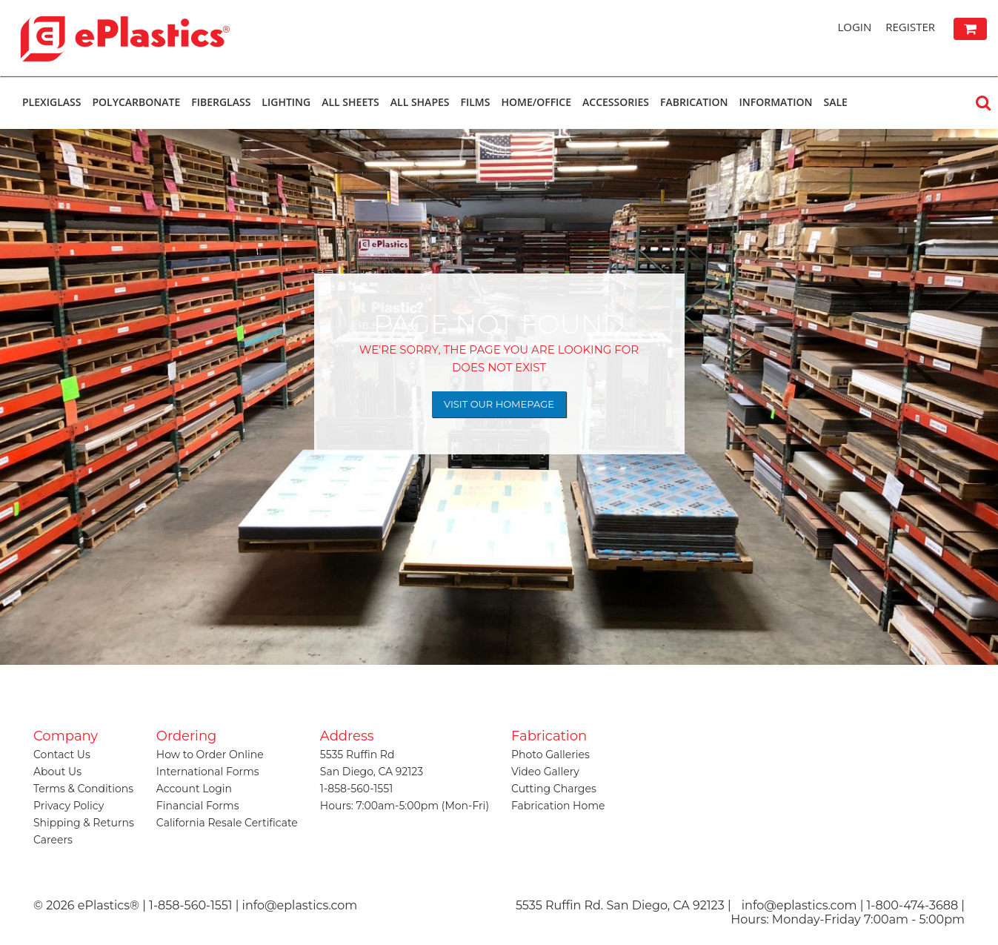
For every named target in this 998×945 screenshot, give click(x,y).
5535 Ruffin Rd (357, 754)
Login (854, 26)
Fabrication (694, 102)
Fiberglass (220, 102)
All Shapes (420, 102)
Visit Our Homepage (499, 404)
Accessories (615, 102)
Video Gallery (545, 771)
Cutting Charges (553, 788)
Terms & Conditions (83, 788)
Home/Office (536, 102)
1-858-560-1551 (356, 788)
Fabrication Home (558, 805)
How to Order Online (210, 754)
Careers (53, 839)
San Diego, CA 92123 (371, 771)
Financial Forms (197, 805)
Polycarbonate (136, 102)
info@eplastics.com (799, 905)
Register (910, 26)
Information (775, 102)
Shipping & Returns (83, 822)
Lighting (286, 102)
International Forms (207, 771)
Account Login (194, 788)
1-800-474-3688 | (916, 905)
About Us (57, 771)
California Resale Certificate (227, 822)
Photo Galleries (550, 754)
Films (475, 102)
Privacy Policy (68, 805)
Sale (835, 102)
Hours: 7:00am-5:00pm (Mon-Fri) (404, 805)
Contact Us (61, 754)
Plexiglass (51, 102)
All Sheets (350, 102)
